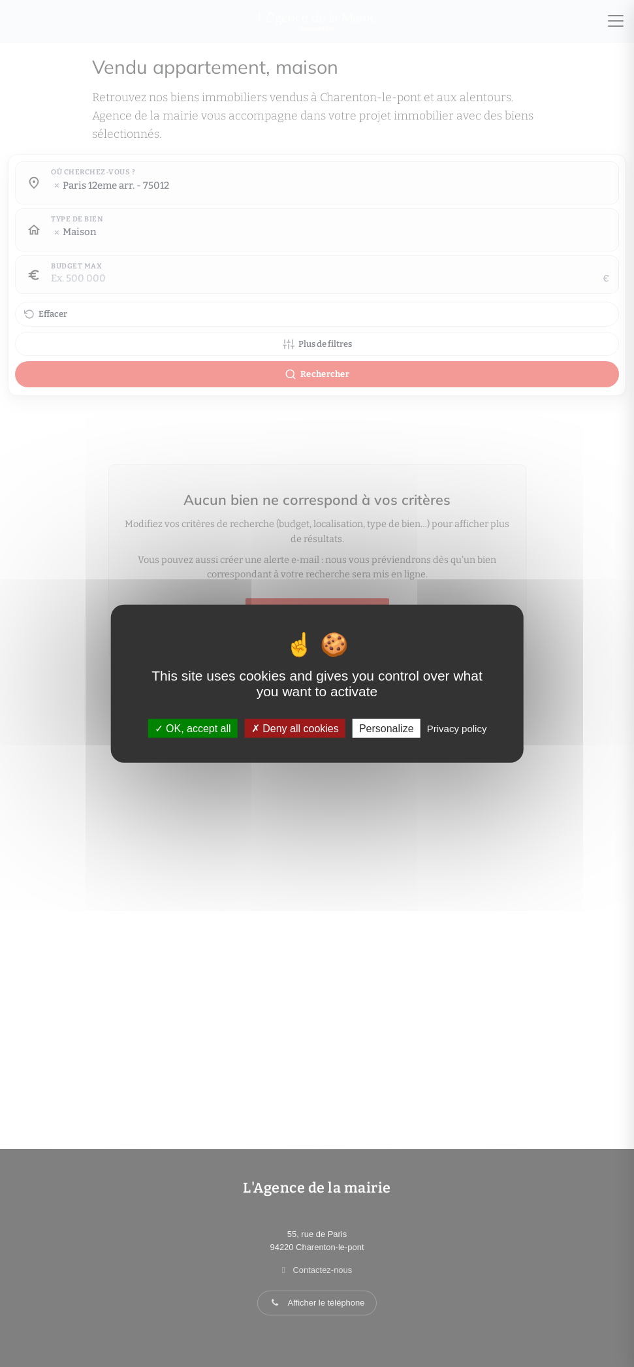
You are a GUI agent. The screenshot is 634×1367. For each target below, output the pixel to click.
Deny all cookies (295, 728)
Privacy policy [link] (457, 728)
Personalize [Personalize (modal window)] (386, 728)
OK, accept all (193, 728)
